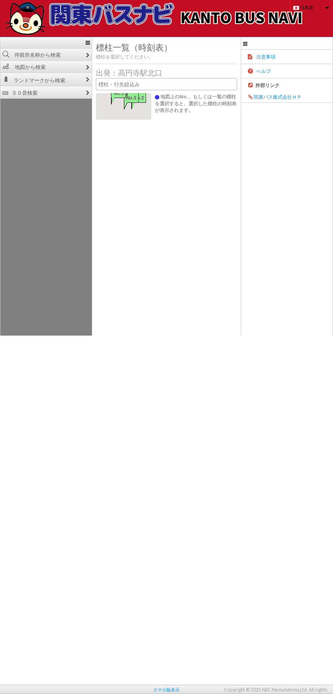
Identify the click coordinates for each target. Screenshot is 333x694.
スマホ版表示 (166, 690)
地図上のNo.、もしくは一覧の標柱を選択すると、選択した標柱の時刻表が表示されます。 (210, 100)
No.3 (108, 98)
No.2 (115, 98)
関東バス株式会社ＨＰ (305, 100)
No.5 (95, 93)
